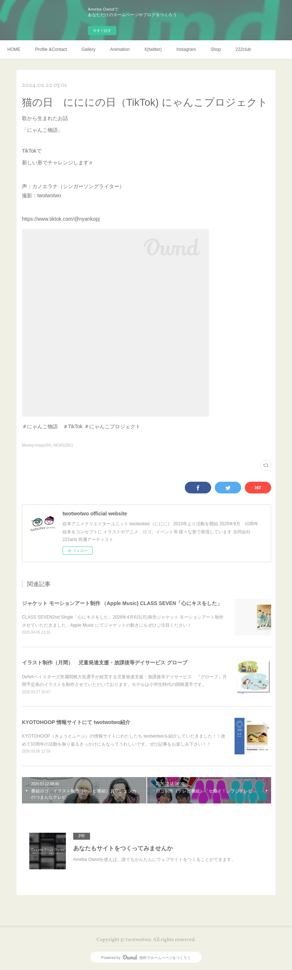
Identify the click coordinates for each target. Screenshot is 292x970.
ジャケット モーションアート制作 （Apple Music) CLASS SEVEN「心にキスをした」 (122, 603)
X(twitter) (153, 49)
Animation (120, 49)
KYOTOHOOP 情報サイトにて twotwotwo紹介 (76, 722)
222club (243, 49)
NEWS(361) (63, 445)
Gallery (89, 49)
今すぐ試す (102, 31)
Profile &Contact (51, 49)
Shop (215, 49)
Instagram (186, 49)
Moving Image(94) (37, 445)
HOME (13, 49)
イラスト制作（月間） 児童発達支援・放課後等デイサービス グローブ (104, 662)
